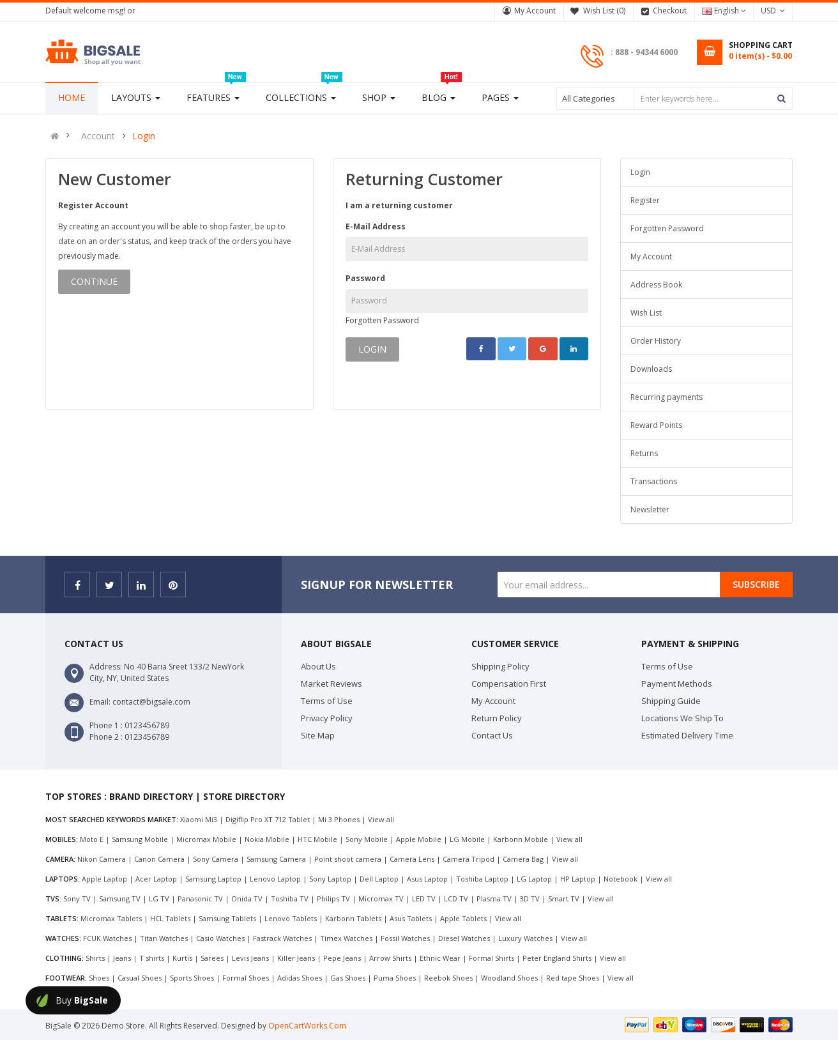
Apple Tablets (463, 918)
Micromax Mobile (206, 839)
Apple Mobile (418, 839)
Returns (644, 453)
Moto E (91, 839)
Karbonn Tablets (353, 918)
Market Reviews (331, 683)
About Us (318, 666)
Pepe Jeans (342, 958)
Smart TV (563, 898)
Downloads (651, 368)
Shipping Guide (671, 701)
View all (381, 819)
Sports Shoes (192, 978)
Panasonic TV (200, 898)
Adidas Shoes (299, 978)
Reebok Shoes (448, 978)
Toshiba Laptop (482, 878)
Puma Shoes (395, 978)
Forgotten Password (382, 320)
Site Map (318, 735)
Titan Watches (164, 938)
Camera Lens (412, 859)
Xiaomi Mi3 (198, 819)
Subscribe (756, 584)
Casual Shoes (140, 978)
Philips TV (333, 898)
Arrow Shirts (390, 958)
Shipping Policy (500, 666)
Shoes (99, 978)
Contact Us (492, 735)
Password (365, 278)
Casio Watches (220, 938)
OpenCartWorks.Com (307, 1025)
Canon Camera (159, 859)
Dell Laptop (379, 878)
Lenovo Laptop (275, 878)
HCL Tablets (170, 918)
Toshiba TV (290, 898)
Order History (655, 340)
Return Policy (496, 718)
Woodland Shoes (509, 978)
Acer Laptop (156, 878)
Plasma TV (494, 898)
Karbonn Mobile (520, 839)
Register (645, 200)
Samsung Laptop (213, 878)
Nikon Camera (101, 859)
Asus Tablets (411, 918)
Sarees (212, 958)
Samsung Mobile (140, 839)
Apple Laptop (104, 878)
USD (773, 10)
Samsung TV (120, 898)
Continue (94, 281)
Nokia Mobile (267, 839)
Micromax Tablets (111, 918)
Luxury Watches (525, 938)
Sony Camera (215, 859)
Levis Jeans (250, 958)
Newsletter (649, 509)
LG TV (159, 898)
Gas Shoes (347, 978)
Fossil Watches (405, 938)
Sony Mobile (367, 839)
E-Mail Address (376, 226)
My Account (535, 10)
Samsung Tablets (227, 918)
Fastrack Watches (282, 938)
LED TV (424, 898)
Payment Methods (676, 683)
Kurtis (182, 958)
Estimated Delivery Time (687, 735)
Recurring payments (666, 397)
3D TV (530, 898)
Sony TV (77, 898)
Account (98, 136)
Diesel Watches (464, 938)
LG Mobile (467, 839)
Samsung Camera (276, 859)
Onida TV (247, 898)
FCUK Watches (107, 938)
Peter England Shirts (556, 958)
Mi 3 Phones (339, 819)
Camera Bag (523, 859)
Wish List (646, 312)
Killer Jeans (296, 958)
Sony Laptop (330, 878)
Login (143, 136)
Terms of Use (327, 701)
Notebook (620, 878)
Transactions (653, 481)
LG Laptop (534, 878)
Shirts (95, 958)
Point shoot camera (347, 859)
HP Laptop (577, 878)
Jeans (122, 958)
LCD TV (456, 898)
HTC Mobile (317, 839)
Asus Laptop (427, 878)
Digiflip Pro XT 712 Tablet (267, 819)
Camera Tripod (468, 859)
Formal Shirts (491, 958)
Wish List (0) (604, 10)
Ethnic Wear (440, 958)
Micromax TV (381, 898)
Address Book (656, 284)
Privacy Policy (327, 718)
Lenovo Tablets (290, 918)
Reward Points (656, 425)
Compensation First (508, 683)
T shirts (151, 958)
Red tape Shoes (572, 978)
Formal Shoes (245, 978)
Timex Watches (346, 938)
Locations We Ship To (682, 718)
